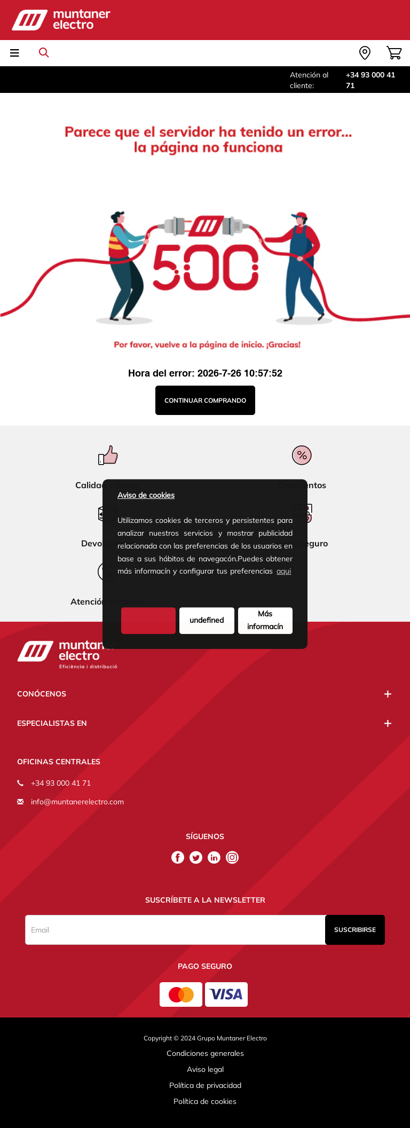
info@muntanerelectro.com (77, 801)
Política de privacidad (205, 1085)
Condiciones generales (205, 1053)
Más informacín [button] (265, 620)
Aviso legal (205, 1069)
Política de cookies (205, 1101)
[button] (119, 589)
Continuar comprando (205, 400)
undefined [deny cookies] (207, 620)
